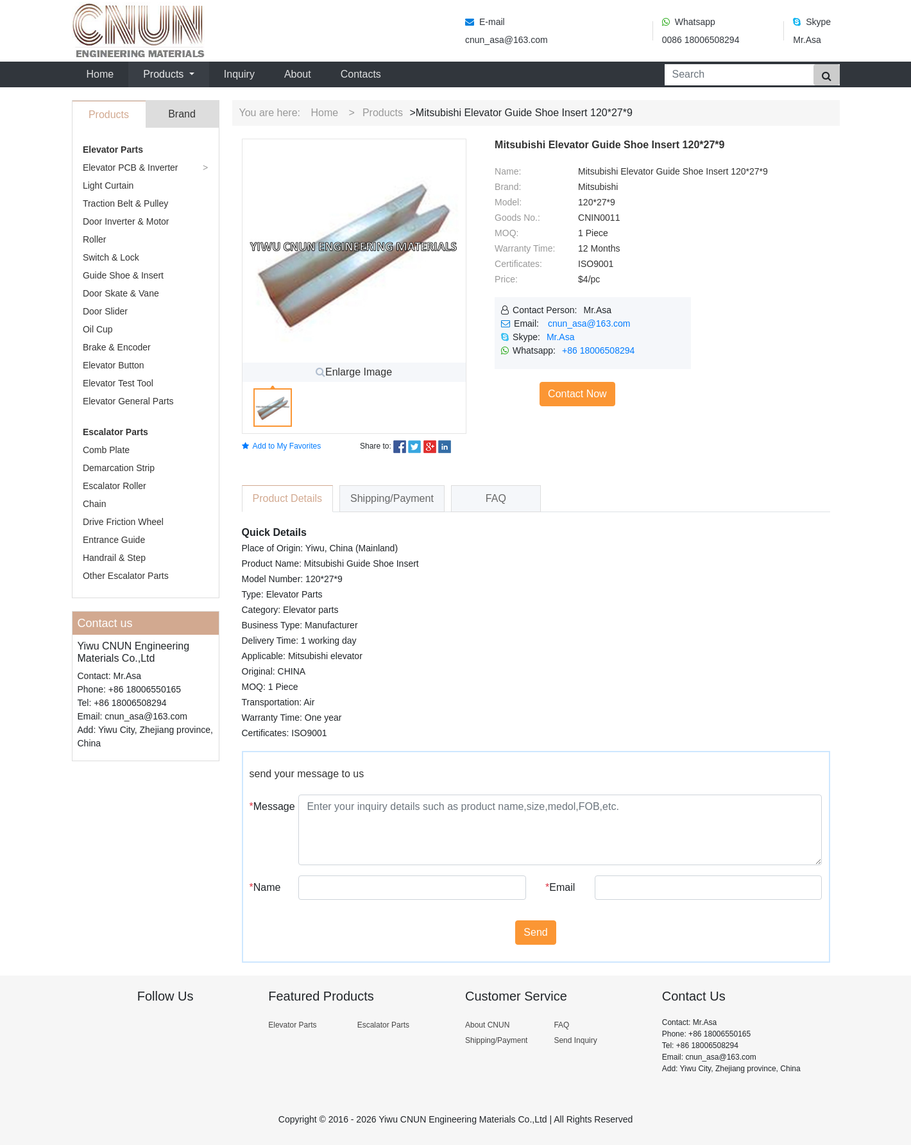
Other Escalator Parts (126, 576)
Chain (94, 504)
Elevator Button (113, 365)
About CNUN (487, 1024)
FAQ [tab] (496, 498)
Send (535, 932)
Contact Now (577, 393)
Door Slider (105, 311)
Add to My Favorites (281, 446)
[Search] (736, 74)
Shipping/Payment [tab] (392, 498)
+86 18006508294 (598, 350)
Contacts (361, 74)
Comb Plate (106, 450)
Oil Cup (98, 329)
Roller (94, 239)
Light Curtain (108, 185)
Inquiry (239, 74)
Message (269, 806)
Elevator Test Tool (118, 383)
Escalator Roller (114, 486)
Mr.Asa (561, 337)
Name (265, 887)
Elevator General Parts (128, 401)
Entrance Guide (114, 540)
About (297, 74)
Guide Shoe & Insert (123, 275)
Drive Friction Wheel (123, 522)
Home (103, 73)
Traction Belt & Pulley (125, 203)
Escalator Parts (115, 432)
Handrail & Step (114, 558)
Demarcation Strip (119, 468)
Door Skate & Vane (121, 293)
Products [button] (165, 74)
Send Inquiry (575, 1040)
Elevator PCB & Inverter (130, 167)
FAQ (561, 1024)
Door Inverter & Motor (126, 221)
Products (382, 112)
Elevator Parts (113, 149)
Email (560, 887)
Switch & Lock (111, 257)
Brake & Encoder (117, 347)
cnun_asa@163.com (589, 323)
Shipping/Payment (496, 1040)
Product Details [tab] (288, 498)
